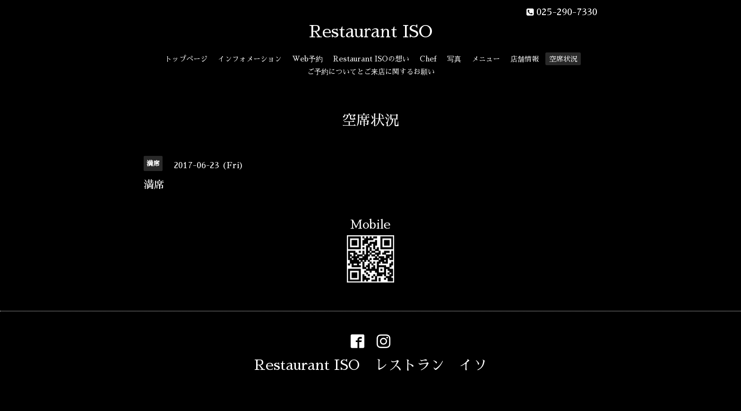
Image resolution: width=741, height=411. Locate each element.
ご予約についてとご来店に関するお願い (371, 71)
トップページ (186, 58)
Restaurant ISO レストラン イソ (370, 365)
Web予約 (307, 58)
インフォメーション (250, 58)
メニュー (486, 58)
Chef (428, 58)
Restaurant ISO (370, 31)
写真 (454, 58)
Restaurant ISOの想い (371, 58)
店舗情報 (524, 58)
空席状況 (563, 58)
